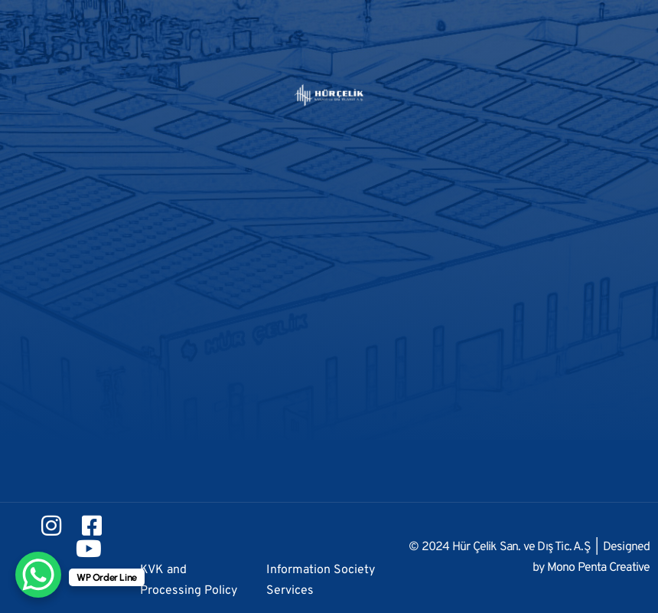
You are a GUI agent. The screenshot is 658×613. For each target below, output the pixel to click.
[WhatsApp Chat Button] (38, 575)
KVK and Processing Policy (188, 580)
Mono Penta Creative (598, 567)
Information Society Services (320, 580)
